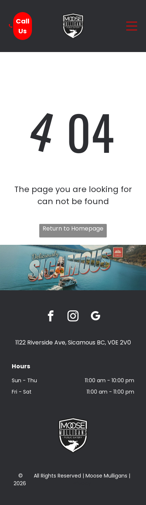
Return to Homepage (73, 228)
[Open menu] (131, 26)
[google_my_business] (95, 317)
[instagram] (73, 317)
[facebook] (51, 317)
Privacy (82, 483)
